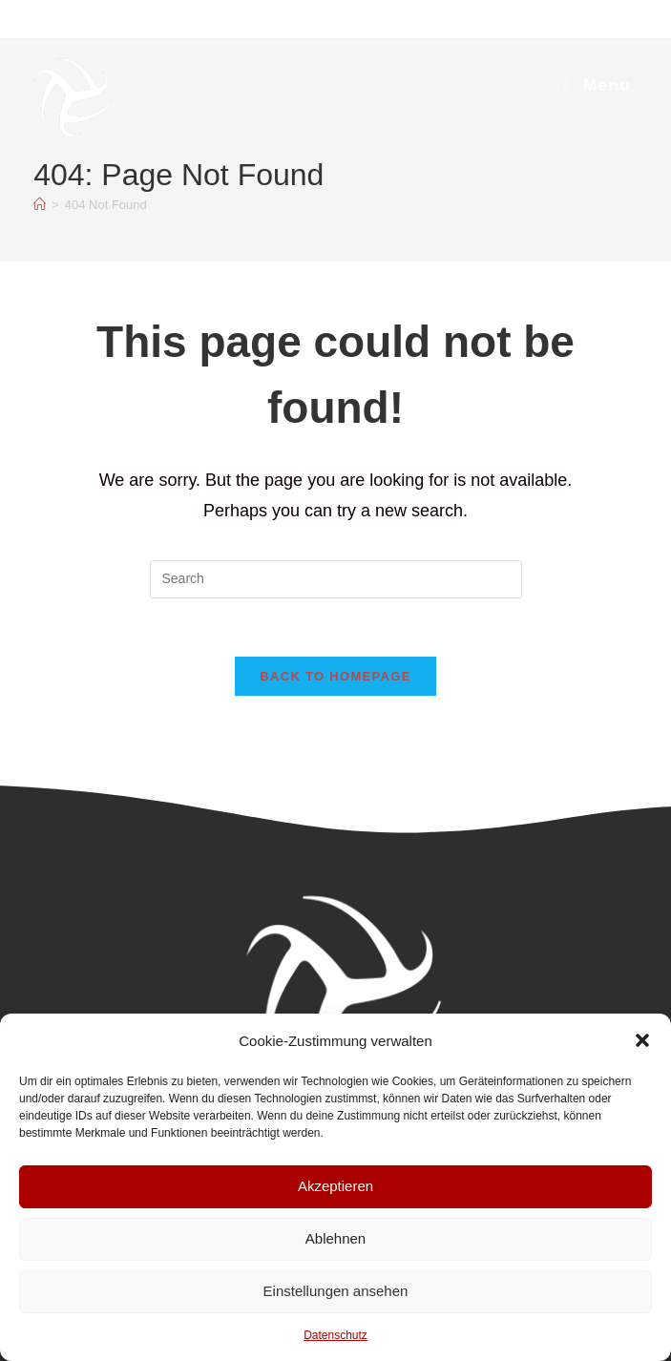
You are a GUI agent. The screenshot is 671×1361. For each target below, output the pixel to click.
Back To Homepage (335, 676)
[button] (642, 1040)
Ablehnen (335, 1238)
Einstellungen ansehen (336, 1291)
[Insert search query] (336, 579)
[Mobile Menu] (597, 85)
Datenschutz (335, 1335)
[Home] (39, 205)
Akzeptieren (335, 1186)
